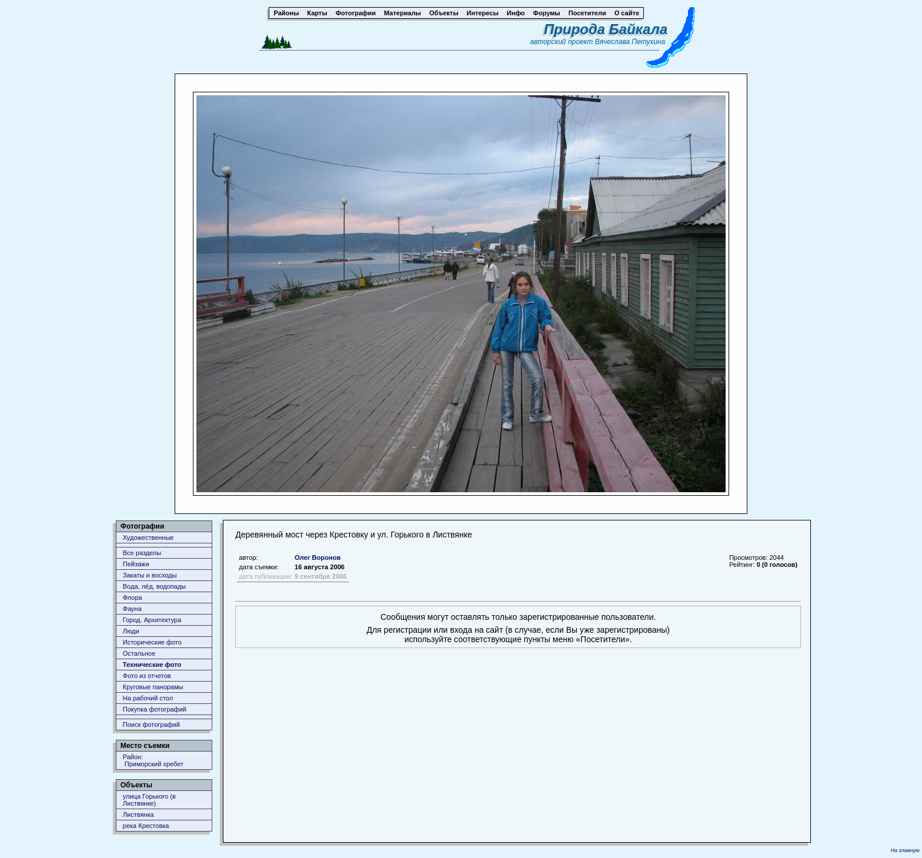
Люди (131, 631)
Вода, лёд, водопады (154, 586)
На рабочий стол (148, 698)
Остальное (139, 653)
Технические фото (152, 664)
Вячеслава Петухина (630, 42)
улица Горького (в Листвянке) (149, 800)
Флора (132, 597)
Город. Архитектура (152, 619)
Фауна (132, 608)
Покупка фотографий (154, 709)
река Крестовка (146, 825)
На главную (905, 850)
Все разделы (142, 552)
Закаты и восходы (150, 575)
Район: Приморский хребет (153, 760)
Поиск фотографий (151, 724)
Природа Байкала (605, 29)
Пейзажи (136, 563)
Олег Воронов (318, 557)
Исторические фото (152, 642)
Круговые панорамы (153, 686)
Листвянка (138, 814)
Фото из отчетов (147, 675)
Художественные (148, 537)
